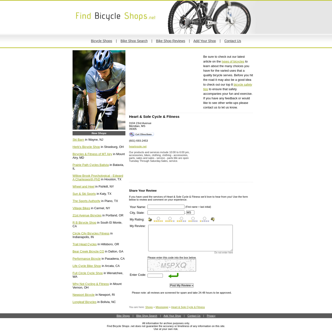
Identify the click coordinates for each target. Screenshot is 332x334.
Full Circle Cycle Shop (88, 273)
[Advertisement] (165, 81)
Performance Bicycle (87, 258)
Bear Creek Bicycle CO (88, 251)
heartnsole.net (138, 146)
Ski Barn (78, 139)
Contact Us (232, 41)
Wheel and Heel (83, 186)
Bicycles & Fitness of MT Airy (92, 154)
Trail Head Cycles (85, 244)
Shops (149, 307)
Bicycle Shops (101, 41)
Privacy (211, 315)
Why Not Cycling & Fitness (91, 284)
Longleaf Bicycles (85, 302)
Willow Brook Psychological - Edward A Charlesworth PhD (98, 177)
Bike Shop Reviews (170, 41)
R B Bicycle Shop (84, 222)
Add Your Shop (204, 41)
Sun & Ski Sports (84, 193)
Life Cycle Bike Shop (87, 266)
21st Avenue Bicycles (87, 215)
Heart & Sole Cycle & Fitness (188, 307)
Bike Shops (123, 315)
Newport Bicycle (84, 294)
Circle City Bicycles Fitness (91, 233)
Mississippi (162, 307)
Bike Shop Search (134, 41)
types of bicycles (233, 61)
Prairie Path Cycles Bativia (91, 165)
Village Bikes (81, 208)
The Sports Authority (86, 201)
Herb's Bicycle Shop (86, 147)
